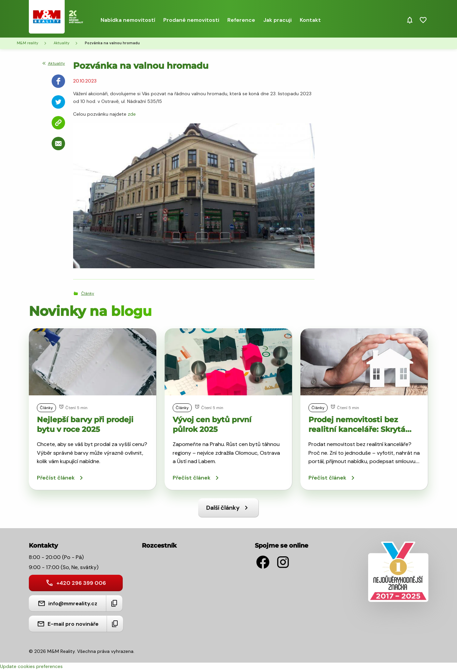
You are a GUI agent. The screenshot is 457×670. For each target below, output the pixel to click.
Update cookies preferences (31, 666)
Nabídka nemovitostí (128, 19)
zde (132, 114)
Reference (241, 19)
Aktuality (61, 43)
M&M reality (27, 43)
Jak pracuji (277, 19)
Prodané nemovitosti (191, 19)
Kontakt (310, 19)
